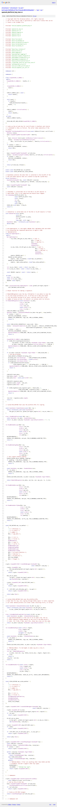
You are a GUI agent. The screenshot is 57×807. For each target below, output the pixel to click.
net (38, 10)
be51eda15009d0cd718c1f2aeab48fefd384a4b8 (18, 10)
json (54, 804)
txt (50, 804)
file (34, 16)
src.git (21, 8)
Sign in (53, 2)
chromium (5, 8)
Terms (18, 804)
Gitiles (9, 804)
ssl (41, 10)
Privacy (14, 804)
